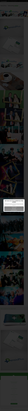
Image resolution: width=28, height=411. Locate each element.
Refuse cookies (14, 208)
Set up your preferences (14, 210)
